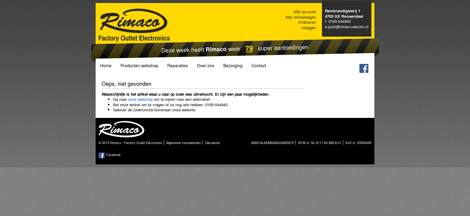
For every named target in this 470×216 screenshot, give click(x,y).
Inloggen (308, 27)
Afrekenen (307, 22)
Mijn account (305, 11)
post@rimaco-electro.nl (348, 26)
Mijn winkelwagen (301, 17)
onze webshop (140, 99)
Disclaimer (212, 142)
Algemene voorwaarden (183, 142)
